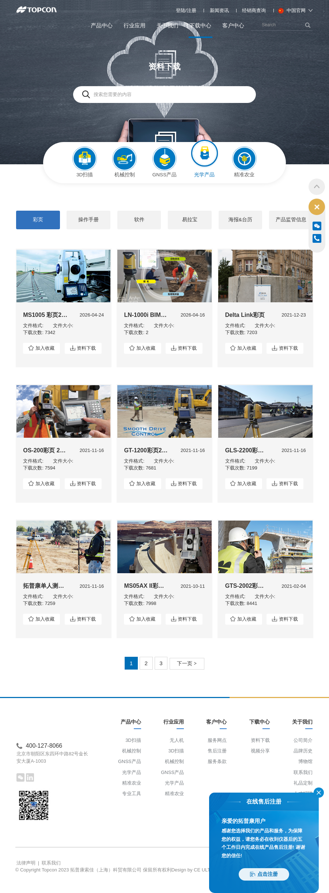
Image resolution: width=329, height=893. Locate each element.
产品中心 (102, 25)
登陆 (180, 10)
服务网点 (217, 751)
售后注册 (217, 762)
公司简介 (303, 751)
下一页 (186, 670)
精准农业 (131, 794)
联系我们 (303, 783)
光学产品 (131, 783)
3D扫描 (133, 751)
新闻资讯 (219, 10)
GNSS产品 (129, 772)
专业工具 (131, 805)
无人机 (177, 751)
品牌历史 (303, 762)
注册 (191, 10)
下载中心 (200, 30)
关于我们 (167, 25)
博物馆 (305, 772)
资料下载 (88, 353)
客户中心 (233, 25)
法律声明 (25, 870)
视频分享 (260, 762)
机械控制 (131, 762)
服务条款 (217, 772)
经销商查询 (254, 10)
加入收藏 (44, 353)
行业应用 (134, 25)
